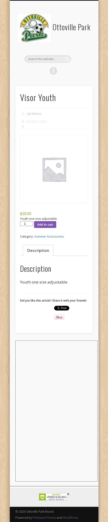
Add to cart (45, 224)
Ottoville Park (71, 26)
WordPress (70, 517)
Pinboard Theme (44, 517)
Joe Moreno (34, 114)
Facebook (53, 71)
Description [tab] (38, 250)
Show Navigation (81, 42)
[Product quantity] (26, 223)
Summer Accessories (49, 236)
